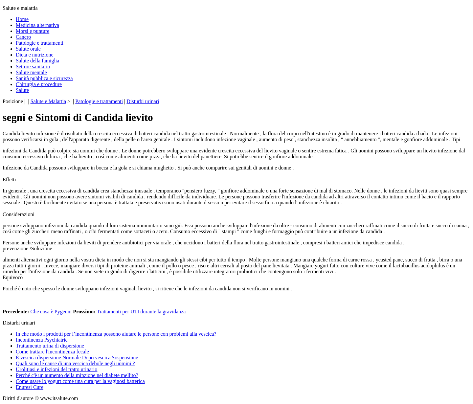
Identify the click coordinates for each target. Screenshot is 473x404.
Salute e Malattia (48, 101)
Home (22, 19)
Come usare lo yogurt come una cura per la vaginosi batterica (80, 381)
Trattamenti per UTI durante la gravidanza (141, 311)
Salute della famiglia (37, 60)
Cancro (23, 37)
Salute (22, 90)
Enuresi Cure (29, 387)
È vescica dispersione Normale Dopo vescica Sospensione (77, 357)
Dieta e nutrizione (35, 54)
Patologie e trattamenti (39, 43)
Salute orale (28, 49)
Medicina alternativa (37, 25)
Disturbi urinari (142, 101)
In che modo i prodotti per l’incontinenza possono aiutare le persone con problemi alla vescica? (116, 334)
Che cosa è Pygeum (52, 311)
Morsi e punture (32, 31)
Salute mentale (31, 72)
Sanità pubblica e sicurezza (44, 78)
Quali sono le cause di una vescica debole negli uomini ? (75, 363)
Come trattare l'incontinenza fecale (52, 351)
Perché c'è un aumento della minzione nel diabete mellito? (77, 375)
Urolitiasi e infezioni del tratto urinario (56, 369)
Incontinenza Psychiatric (42, 340)
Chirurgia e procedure (39, 84)
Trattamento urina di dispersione (50, 345)
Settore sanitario (33, 66)
